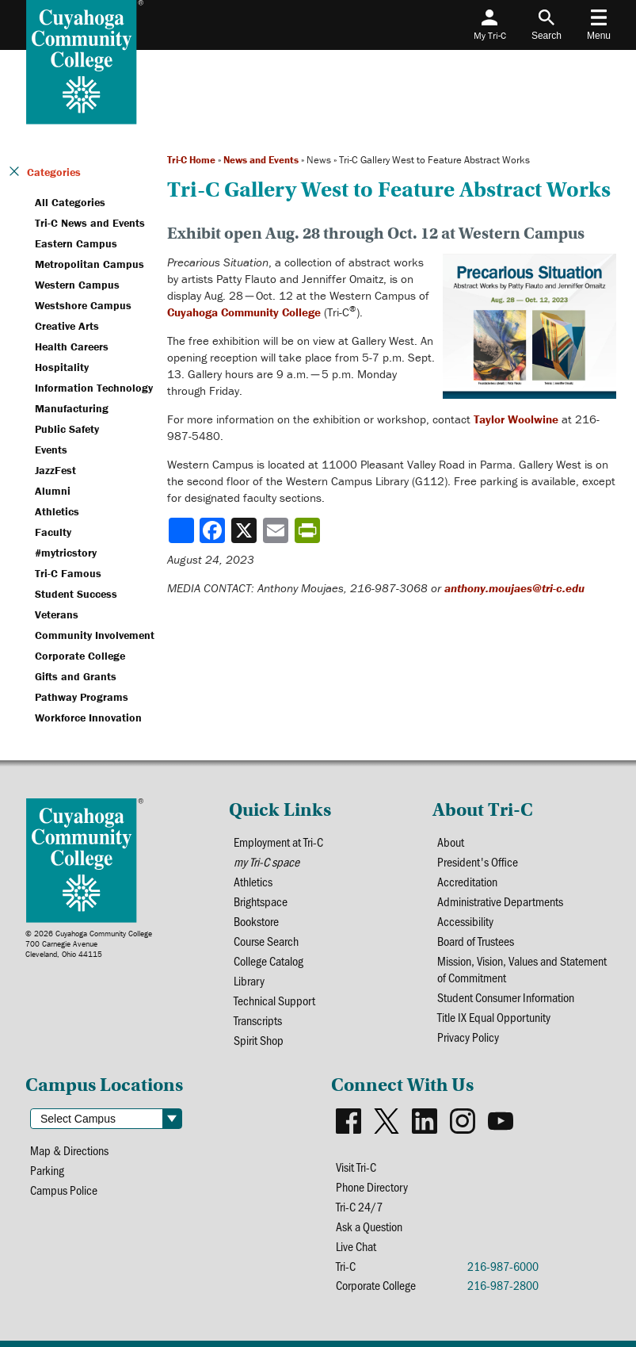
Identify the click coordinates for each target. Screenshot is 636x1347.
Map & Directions (69, 1150)
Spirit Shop (259, 1039)
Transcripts (258, 1020)
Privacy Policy (468, 1036)
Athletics (253, 881)
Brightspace (261, 901)
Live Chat (356, 1246)
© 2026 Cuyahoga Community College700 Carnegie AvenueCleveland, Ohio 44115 (88, 943)
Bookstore (256, 921)
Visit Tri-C (356, 1166)
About (450, 841)
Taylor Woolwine (516, 419)
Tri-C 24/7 (359, 1206)
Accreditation (467, 881)
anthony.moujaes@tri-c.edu (514, 587)
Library (249, 980)
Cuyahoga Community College (244, 312)
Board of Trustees (475, 940)
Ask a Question (369, 1226)
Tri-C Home (191, 159)
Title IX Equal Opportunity (493, 1016)
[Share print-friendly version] (309, 530)
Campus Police (63, 1189)
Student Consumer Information (505, 997)
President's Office (477, 861)
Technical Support (274, 1000)
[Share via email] (277, 530)
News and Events (261, 159)
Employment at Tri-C (278, 841)
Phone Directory (372, 1186)
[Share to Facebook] (214, 530)
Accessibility (465, 921)
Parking (47, 1169)
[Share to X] (245, 530)
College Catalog (268, 960)
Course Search (266, 940)
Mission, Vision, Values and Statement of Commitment (522, 968)
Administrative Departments (500, 901)
